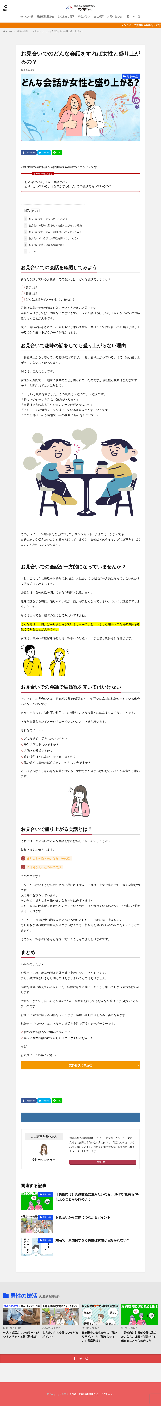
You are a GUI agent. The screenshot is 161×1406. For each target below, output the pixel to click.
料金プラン (84, 16)
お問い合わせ (114, 16)
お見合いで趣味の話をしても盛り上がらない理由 (53, 225)
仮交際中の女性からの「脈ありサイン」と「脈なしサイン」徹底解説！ (99, 1336)
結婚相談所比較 (45, 16)
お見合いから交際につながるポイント (82, 1217)
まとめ (30, 251)
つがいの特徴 (26, 16)
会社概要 (99, 16)
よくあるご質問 (65, 16)
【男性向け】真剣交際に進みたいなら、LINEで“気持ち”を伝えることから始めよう (97, 1196)
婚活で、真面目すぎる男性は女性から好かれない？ (92, 1240)
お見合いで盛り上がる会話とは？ (44, 244)
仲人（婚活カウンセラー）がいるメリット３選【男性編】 (21, 1334)
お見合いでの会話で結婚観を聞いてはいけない (52, 238)
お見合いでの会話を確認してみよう (45, 218)
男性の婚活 (22, 31)
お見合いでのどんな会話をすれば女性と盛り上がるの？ (59, 31)
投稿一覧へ (102, 1162)
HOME (9, 31)
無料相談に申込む (80, 1065)
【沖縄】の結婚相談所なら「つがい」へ (91, 1394)
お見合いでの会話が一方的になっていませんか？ (53, 232)
